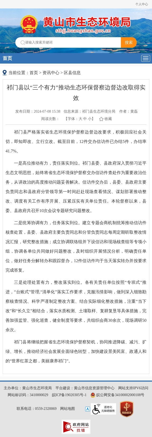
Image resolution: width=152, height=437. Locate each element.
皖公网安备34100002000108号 (117, 395)
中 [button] (85, 119)
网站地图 (67, 409)
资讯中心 (50, 72)
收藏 (108, 119)
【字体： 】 (79, 119)
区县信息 (72, 72)
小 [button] (90, 119)
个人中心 (141, 4)
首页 (7, 58)
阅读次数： (50, 119)
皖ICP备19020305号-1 (69, 395)
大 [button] (80, 119)
